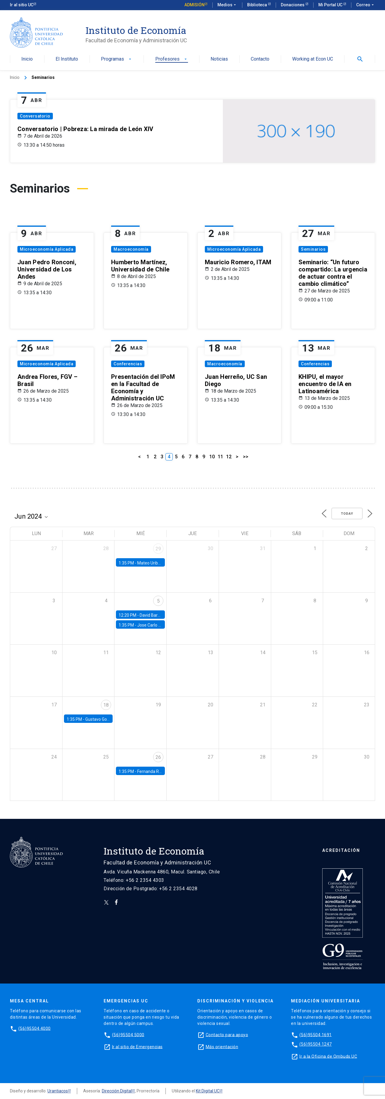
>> (245, 457)
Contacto (260, 59)
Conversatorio (35, 116)
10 (212, 457)
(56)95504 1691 (315, 1034)
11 (220, 457)
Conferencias (128, 363)
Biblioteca (257, 4)
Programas (116, 59)
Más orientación (222, 1046)
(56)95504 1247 (315, 1044)
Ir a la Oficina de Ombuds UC (328, 1056)
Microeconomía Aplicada (46, 249)
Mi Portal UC (330, 4)
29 (158, 549)
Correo (365, 5)
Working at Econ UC (312, 59)
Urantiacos (57, 1091)
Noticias (219, 59)
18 (106, 705)
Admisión (194, 4)
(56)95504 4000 (34, 1028)
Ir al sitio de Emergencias (137, 1046)
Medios (227, 5)
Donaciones (293, 4)
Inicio (27, 59)
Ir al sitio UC (21, 4)
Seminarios (313, 249)
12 (229, 457)
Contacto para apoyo (227, 1034)
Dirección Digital (117, 1091)
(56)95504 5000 (128, 1034)
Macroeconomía (131, 249)
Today (347, 514)
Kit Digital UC (208, 1091)
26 (158, 757)
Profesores (171, 59)
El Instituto (67, 59)
